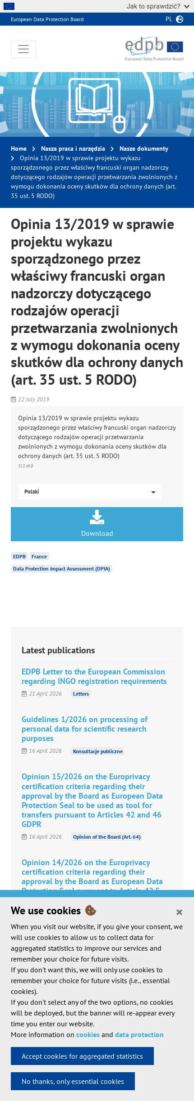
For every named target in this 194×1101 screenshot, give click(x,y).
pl (169, 19)
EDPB (19, 556)
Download (97, 524)
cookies (88, 1034)
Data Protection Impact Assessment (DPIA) (61, 568)
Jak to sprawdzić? (158, 6)
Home (19, 148)
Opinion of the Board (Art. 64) (107, 836)
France (39, 556)
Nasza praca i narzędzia (73, 148)
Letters (81, 693)
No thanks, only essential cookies (73, 1081)
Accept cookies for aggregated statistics (82, 1056)
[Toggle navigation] (23, 49)
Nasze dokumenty (144, 148)
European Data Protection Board (47, 19)
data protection (139, 1034)
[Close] (179, 911)
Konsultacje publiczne (98, 750)
